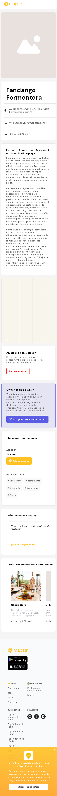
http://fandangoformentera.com (28, 122)
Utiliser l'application (28, 786)
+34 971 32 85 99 (19, 133)
